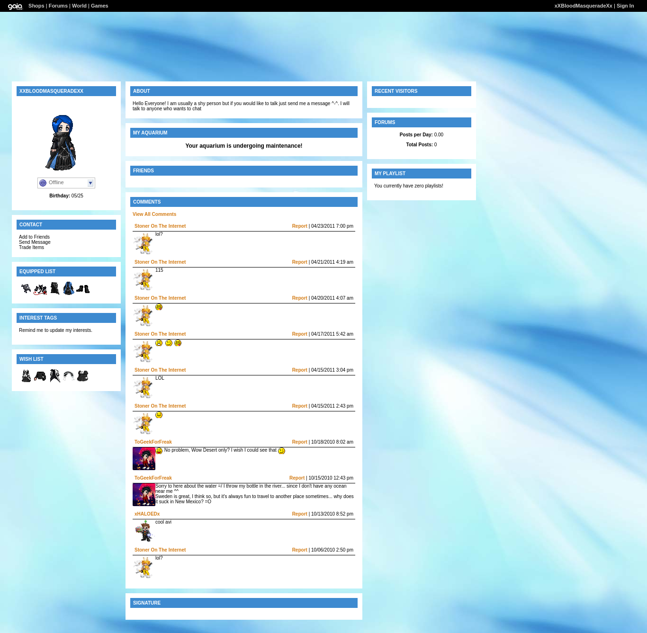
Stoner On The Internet (160, 226)
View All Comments (154, 214)
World (79, 6)
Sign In (625, 6)
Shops (36, 6)
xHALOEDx (147, 514)
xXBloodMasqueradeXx (583, 6)
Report (299, 226)
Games (99, 6)
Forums (58, 6)
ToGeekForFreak (153, 442)
